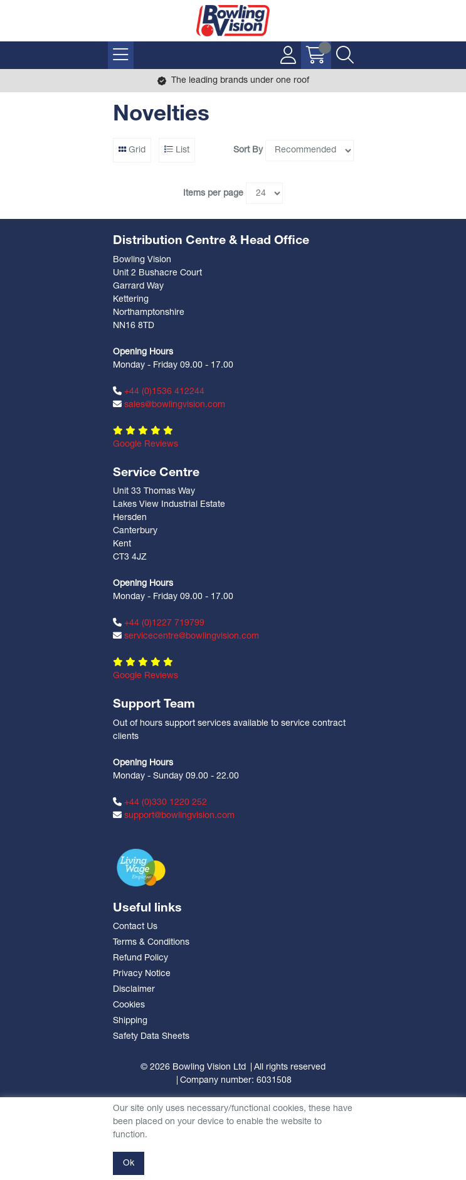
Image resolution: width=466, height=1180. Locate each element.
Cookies (129, 1005)
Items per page (213, 193)
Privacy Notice (142, 974)
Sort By (248, 150)
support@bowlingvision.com (174, 816)
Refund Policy (140, 958)
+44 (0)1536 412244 (158, 391)
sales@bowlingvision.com (169, 405)
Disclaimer (134, 989)
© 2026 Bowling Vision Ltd (193, 1067)
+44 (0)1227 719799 (158, 623)
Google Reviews (145, 444)
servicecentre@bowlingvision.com (186, 636)
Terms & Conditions (151, 942)
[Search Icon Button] (345, 55)
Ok (128, 1163)
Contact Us (135, 927)
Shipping (130, 1021)
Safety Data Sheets (151, 1036)
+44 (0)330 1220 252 (160, 802)
